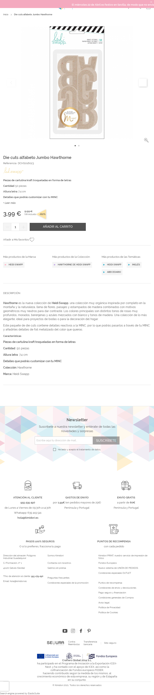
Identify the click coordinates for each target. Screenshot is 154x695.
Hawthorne (24, 367)
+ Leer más (9, 202)
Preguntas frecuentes (58, 578)
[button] (146, 140)
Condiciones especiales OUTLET (114, 573)
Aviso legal (103, 603)
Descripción (11, 293)
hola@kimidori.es (18, 581)
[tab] (77, 296)
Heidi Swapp (21, 374)
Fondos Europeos (107, 563)
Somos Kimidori (56, 556)
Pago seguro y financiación (112, 593)
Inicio (5, 14)
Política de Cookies (108, 612)
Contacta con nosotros (59, 563)
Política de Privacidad (109, 607)
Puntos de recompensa (110, 583)
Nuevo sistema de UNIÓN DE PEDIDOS (118, 568)
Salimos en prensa (57, 568)
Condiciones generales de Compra (116, 598)
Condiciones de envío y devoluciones (117, 588)
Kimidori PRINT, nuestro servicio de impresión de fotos (122, 557)
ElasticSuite (34, 693)
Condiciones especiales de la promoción (68, 583)
